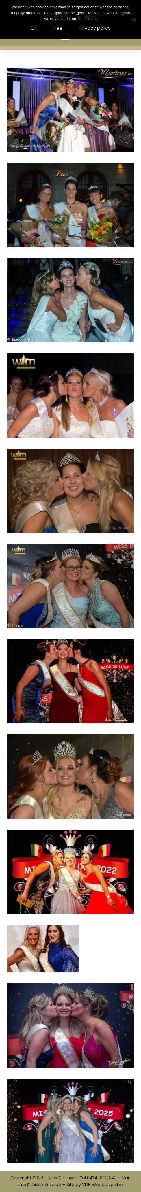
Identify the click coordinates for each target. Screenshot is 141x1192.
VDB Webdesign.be (102, 1184)
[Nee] (134, 19)
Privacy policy (95, 28)
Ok (33, 28)
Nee (58, 28)
